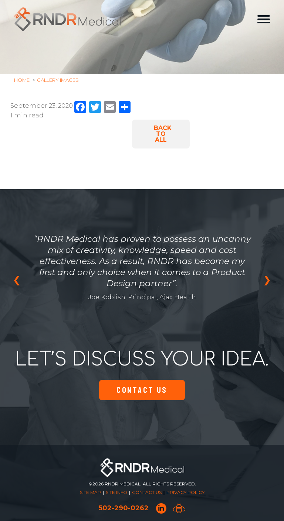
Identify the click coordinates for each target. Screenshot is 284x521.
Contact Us (142, 390)
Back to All (163, 133)
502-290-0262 (124, 508)
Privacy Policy (185, 492)
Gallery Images (58, 80)
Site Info (116, 492)
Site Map (90, 492)
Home (22, 80)
